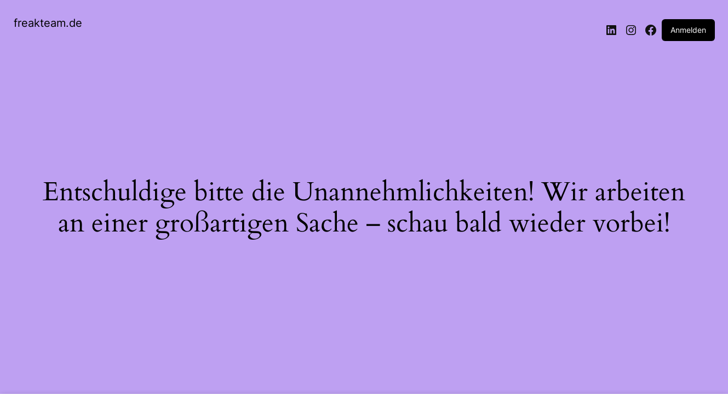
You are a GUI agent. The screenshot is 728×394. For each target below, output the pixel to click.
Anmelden (688, 29)
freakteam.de (48, 23)
